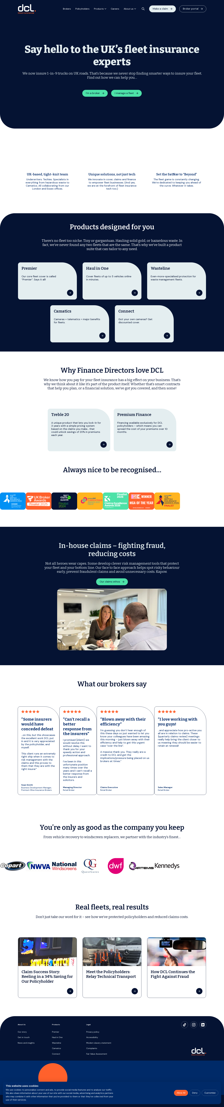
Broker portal (190, 9)
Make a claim (160, 9)
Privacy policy (92, 1032)
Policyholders (82, 9)
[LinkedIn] (202, 1024)
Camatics (56, 1048)
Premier (55, 1032)
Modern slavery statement (98, 1043)
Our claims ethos (110, 581)
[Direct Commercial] (27, 9)
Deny (195, 1092)
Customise (210, 1092)
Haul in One (57, 1037)
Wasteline (56, 1043)
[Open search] (143, 9)
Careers (115, 9)
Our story (22, 1032)
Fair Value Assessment (96, 1054)
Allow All (181, 1092)
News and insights (26, 1043)
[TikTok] (184, 1024)
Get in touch (24, 1037)
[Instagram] (193, 1024)
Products (99, 9)
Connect (56, 1054)
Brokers (67, 9)
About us (128, 9)
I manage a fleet (124, 93)
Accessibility (92, 1037)
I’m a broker (93, 93)
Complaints (91, 1048)
